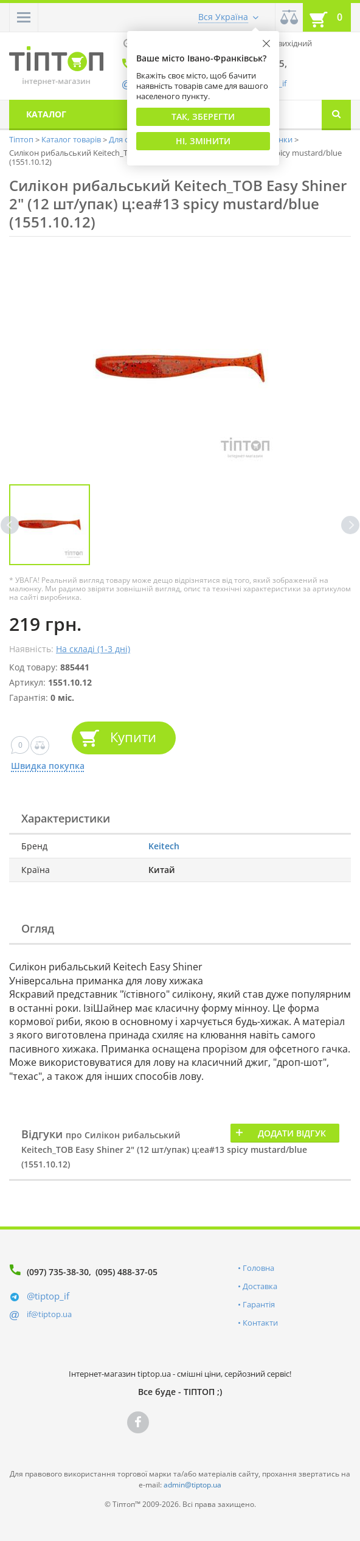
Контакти (260, 1322)
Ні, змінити (203, 141)
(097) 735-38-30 (58, 1272)
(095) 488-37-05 (126, 1272)
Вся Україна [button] (223, 17)
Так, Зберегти (203, 116)
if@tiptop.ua (49, 1314)
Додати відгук (292, 1133)
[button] (24, 17)
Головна (258, 1267)
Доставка (260, 1286)
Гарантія (259, 1304)
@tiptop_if (48, 1296)
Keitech (163, 846)
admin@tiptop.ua (192, 1485)
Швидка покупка (47, 766)
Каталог (46, 114)
